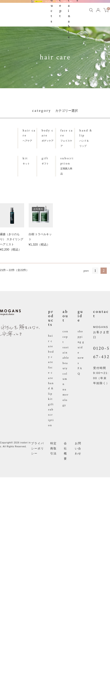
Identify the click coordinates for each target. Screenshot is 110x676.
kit (50, 399)
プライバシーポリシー (37, 448)
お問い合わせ (78, 448)
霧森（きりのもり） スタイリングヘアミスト (11, 239)
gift (51, 404)
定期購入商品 (67, 165)
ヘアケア (29, 135)
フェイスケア (67, 137)
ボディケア (48, 135)
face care (50, 373)
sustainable (66, 352)
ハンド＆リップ (86, 137)
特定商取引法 (53, 448)
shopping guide (81, 342)
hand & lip (51, 388)
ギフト (48, 160)
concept (65, 336)
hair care (50, 341)
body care (51, 357)
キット (29, 160)
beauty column (65, 373)
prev (86, 271)
